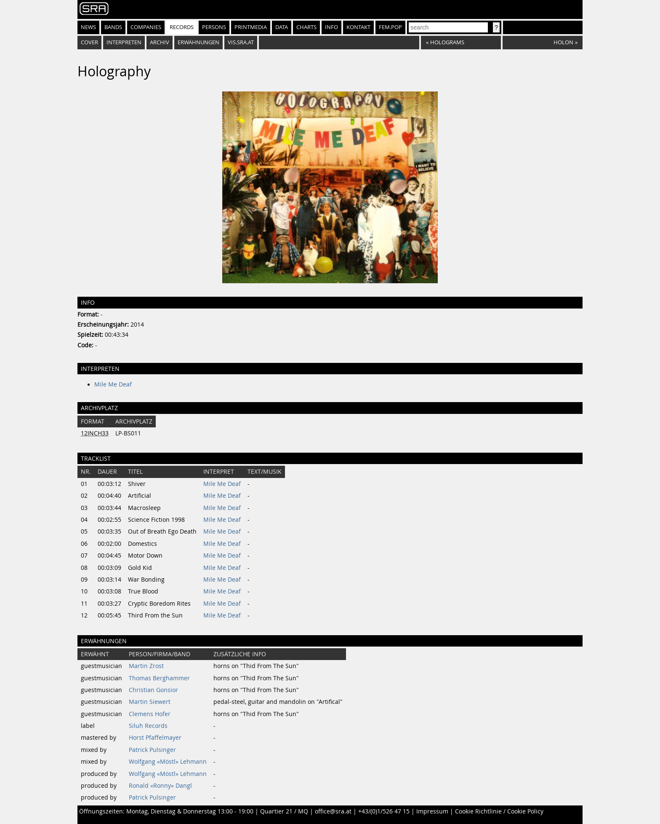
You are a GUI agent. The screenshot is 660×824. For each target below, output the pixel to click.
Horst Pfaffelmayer (155, 737)
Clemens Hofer (149, 714)
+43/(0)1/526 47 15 (384, 811)
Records (182, 27)
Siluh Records (148, 726)
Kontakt (358, 27)
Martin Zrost (146, 666)
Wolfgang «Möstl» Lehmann (168, 761)
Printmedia (250, 27)
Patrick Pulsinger (152, 750)
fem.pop (390, 27)
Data (281, 27)
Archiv (159, 42)
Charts (306, 27)
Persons (214, 27)
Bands (113, 27)
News (88, 27)
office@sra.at (333, 811)
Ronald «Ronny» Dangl (160, 785)
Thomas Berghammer (159, 678)
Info (331, 27)
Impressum (432, 811)
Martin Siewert (149, 702)
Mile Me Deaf (113, 384)
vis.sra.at (241, 42)
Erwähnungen (198, 42)
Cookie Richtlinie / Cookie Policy (499, 811)
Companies (145, 27)
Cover (89, 42)
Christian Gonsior (153, 690)
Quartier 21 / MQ (284, 811)
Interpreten (123, 42)
